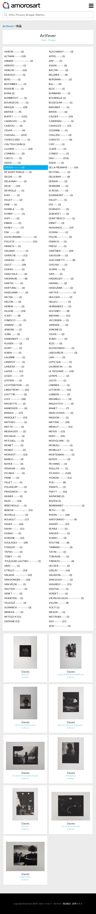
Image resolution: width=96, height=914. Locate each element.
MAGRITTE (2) (15, 403)
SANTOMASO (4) (63, 519)
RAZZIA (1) (55, 500)
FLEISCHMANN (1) (20, 236)
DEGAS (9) (12, 176)
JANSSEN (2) (58, 324)
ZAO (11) (57, 621)
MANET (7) (59, 408)
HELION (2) (12, 301)
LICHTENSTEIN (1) (16, 385)
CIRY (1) (57, 144)
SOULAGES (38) (16, 542)
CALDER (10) (61, 116)
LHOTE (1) (57, 380)
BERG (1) (12, 79)
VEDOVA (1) (58, 588)
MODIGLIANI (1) (59, 440)
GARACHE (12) (16, 255)
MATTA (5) (14, 426)
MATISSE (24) (59, 422)
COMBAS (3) (14, 153)
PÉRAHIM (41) (14, 468)
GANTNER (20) (61, 250)
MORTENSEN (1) (61, 454)
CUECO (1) (13, 158)
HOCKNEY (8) (59, 310)
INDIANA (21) (59, 315)
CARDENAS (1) (61, 121)
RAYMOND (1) (56, 496)
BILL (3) (55, 84)
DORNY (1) (14, 213)
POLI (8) (57, 482)
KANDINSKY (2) (16, 338)
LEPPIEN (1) (13, 380)
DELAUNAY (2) (15, 181)
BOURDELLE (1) (57, 97)
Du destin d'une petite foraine (25, 775)
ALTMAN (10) (15, 56)
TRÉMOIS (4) (61, 561)
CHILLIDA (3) (60, 134)
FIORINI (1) (58, 232)
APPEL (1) (57, 56)
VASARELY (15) (60, 584)
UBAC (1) (12, 565)
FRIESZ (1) (57, 246)
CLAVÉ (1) (57, 148)
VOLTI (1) (54, 607)
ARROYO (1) (15, 65)
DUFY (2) (11, 218)
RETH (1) (57, 510)
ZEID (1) (60, 625)
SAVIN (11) (14, 528)
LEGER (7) (13, 375)
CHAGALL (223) (15, 134)
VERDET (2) (58, 593)
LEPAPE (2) (59, 375)
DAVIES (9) (14, 167)
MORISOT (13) (15, 454)
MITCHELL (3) (14, 440)
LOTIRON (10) (60, 389)
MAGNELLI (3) (60, 398)
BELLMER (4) (58, 74)
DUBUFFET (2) (59, 213)
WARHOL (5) (13, 612)
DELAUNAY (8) (59, 176)
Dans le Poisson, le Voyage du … (70, 725)
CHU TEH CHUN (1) (14, 144)
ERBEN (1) (12, 222)
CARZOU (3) (13, 125)
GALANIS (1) (16, 250)
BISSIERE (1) (14, 88)
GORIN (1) (57, 269)
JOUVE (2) (56, 334)
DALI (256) (59, 158)
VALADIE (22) (18, 574)
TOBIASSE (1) (59, 556)
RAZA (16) (12, 500)
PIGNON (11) (60, 477)
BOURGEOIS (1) (16, 102)
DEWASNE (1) (58, 185)
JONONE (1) (55, 329)
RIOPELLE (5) (16, 514)
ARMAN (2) (18, 60)
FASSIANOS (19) (61, 227)
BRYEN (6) (58, 111)
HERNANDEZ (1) (60, 306)
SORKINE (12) (14, 537)
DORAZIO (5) (59, 209)
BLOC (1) (57, 88)
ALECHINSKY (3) (61, 51)
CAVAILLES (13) (60, 125)
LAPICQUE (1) (60, 361)
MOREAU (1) (61, 445)
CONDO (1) (59, 153)
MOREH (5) (15, 449)
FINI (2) (11, 232)
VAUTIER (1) (15, 588)
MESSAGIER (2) (15, 431)
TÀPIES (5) (13, 551)
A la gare (25, 826)
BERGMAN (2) (60, 79)
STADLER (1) (13, 547)
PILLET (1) (13, 482)
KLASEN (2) (13, 343)
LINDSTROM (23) (16, 389)
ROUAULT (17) (16, 519)
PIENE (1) (11, 477)
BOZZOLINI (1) (60, 102)
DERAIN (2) (58, 181)
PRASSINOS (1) (15, 491)
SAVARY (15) (59, 524)
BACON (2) (58, 70)
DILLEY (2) (13, 199)
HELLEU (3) (60, 301)
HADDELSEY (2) (61, 278)
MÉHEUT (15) (60, 426)
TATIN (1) (57, 551)
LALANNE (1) (14, 357)
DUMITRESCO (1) (62, 218)
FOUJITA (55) (20, 241)
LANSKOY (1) (14, 361)
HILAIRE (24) (14, 310)
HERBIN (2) (14, 306)
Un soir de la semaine (70, 826)
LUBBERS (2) (59, 394)
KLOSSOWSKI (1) (61, 348)
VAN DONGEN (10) (17, 579)
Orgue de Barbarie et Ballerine (70, 674)
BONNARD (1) (59, 93)
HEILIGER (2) (60, 297)
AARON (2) (14, 51)
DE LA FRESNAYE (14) (63, 167)
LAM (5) (57, 357)
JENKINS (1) (13, 329)
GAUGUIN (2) (58, 255)
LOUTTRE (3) (15, 394)
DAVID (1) (12, 162)
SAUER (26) (13, 524)
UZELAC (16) (59, 570)
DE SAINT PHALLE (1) (18, 172)
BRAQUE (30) (15, 107)
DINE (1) (10, 204)
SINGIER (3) (59, 533)
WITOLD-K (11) (12, 616)
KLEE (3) (55, 343)
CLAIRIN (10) (18, 148)
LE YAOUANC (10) (61, 371)
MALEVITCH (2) (61, 403)
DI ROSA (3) (58, 190)
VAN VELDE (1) (15, 584)
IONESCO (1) (15, 320)
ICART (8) (12, 315)
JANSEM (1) (13, 324)
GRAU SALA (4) (15, 273)
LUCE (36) (15, 398)
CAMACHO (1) (15, 121)
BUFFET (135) (15, 116)
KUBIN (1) (12, 352)
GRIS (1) (56, 273)
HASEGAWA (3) (16, 292)
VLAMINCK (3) (17, 607)
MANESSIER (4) (15, 408)
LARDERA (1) (14, 366)
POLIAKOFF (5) (15, 486)
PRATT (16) (58, 491)
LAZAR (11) (13, 371)
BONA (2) (9, 93)
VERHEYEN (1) (13, 598)
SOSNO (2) (57, 537)
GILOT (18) (15, 264)
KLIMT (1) (13, 348)
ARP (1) (55, 60)
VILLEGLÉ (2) (15, 602)
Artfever (8, 26)
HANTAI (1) (13, 283)
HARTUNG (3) (14, 287)
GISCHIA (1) (58, 264)
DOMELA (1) (14, 209)
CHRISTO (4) (60, 139)
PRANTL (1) (57, 486)
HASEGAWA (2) (61, 287)
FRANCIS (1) (58, 241)
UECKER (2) (59, 565)
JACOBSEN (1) (59, 320)
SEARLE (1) (58, 528)
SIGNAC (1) (12, 533)
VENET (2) (13, 593)
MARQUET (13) (15, 417)
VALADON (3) (60, 574)
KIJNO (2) (58, 338)
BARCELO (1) (14, 74)
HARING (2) (58, 283)
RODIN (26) (59, 514)
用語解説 (67, 903)
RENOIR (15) (18, 510)
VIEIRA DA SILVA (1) (66, 598)
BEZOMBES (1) (15, 84)
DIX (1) (55, 204)
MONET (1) (13, 445)
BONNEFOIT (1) (15, 97)
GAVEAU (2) (14, 260)
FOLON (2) (60, 236)
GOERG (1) (14, 269)
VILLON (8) (59, 602)
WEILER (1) (57, 612)
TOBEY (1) (12, 556)
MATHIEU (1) (15, 422)
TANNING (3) (60, 547)
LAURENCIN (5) (60, 366)
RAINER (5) (13, 496)
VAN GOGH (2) (61, 579)
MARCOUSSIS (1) (61, 412)
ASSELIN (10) (15, 70)
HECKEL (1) (13, 297)
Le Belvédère (25, 877)
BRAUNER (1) (59, 107)
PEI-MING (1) (58, 463)
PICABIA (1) (14, 473)
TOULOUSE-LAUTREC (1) (22, 561)
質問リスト (77, 903)
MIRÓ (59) (57, 436)
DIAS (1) (12, 195)
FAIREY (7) (14, 227)
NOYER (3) (59, 459)
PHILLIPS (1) (58, 468)
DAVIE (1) (56, 162)
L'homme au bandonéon (25, 725)
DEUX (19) (12, 185)
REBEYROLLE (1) (15, 505)
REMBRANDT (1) (67, 505)
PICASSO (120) (60, 473)
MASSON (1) (59, 417)
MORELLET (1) (61, 449)
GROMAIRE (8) (16, 278)
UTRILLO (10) (15, 570)
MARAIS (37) (13, 412)
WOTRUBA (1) (59, 616)
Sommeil (25, 674)
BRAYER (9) (12, 111)
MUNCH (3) (13, 459)
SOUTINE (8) (59, 542)
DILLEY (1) (58, 199)
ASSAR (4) (58, 65)
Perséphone (71, 775)
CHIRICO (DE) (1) (17, 139)
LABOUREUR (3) (63, 352)
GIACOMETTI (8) (62, 260)
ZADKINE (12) (11, 621)
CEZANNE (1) (58, 130)
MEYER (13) (57, 431)
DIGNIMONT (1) (61, 195)
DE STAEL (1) (59, 172)
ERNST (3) (56, 222)
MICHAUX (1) (14, 436)
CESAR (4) (14, 130)
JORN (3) (12, 334)
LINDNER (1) (59, 385)
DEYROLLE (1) (14, 190)
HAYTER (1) (62, 292)
